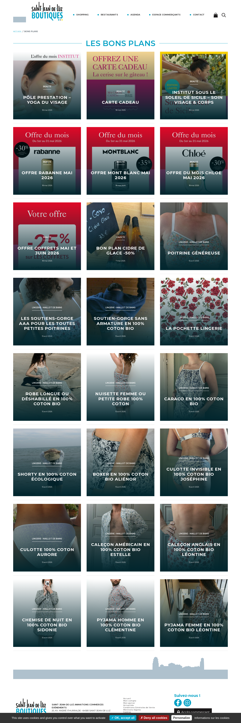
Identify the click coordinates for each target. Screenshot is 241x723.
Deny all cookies (153, 717)
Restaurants (109, 14)
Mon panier (129, 703)
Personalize (181, 717)
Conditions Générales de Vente (139, 707)
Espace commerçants (166, 14)
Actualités (128, 705)
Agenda (135, 14)
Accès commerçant (193, 712)
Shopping (82, 14)
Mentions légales (132, 710)
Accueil (127, 698)
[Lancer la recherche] (224, 15)
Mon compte (129, 701)
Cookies (127, 712)
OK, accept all (122, 717)
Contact (198, 14)
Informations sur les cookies (212, 717)
